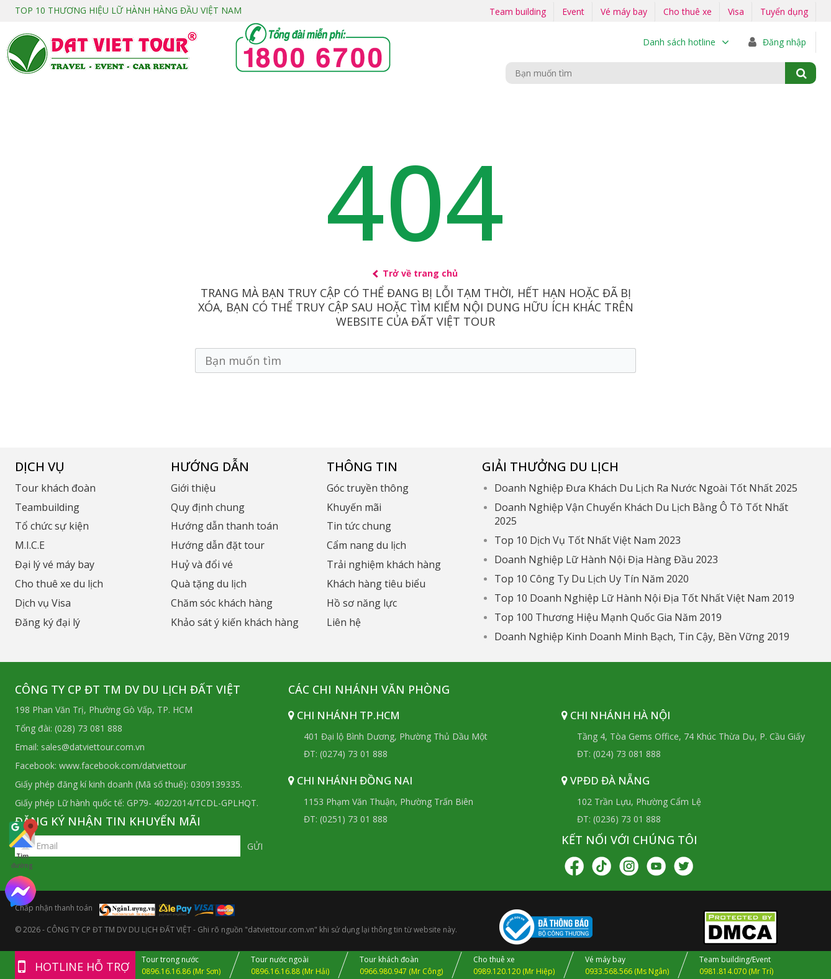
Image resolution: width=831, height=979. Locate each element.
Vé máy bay (624, 11)
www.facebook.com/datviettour (122, 765)
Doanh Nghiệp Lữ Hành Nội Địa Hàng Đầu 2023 (606, 559)
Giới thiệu (193, 488)
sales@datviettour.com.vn (93, 747)
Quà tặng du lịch (209, 584)
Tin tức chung (359, 526)
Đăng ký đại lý (47, 622)
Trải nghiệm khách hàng (384, 564)
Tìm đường (22, 843)
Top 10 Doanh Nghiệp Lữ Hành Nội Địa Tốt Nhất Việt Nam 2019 (644, 598)
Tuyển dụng (784, 11)
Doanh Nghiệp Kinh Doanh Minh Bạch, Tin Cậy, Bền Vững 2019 (641, 636)
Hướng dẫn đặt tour (218, 545)
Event (573, 11)
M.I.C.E (30, 545)
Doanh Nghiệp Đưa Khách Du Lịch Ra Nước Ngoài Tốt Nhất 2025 (645, 488)
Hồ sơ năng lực (362, 603)
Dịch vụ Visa (43, 603)
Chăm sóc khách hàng (222, 603)
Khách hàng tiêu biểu (376, 584)
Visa (736, 11)
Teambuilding (47, 507)
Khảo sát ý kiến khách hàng (235, 622)
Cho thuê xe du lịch (59, 584)
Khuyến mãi (354, 507)
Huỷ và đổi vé (202, 564)
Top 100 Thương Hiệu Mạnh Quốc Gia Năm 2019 (608, 617)
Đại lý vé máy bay (54, 564)
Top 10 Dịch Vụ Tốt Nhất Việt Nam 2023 (587, 540)
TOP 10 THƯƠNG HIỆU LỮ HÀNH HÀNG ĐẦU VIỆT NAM (128, 10)
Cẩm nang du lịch (366, 545)
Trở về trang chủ (416, 273)
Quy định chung (208, 507)
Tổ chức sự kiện (52, 526)
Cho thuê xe (687, 11)
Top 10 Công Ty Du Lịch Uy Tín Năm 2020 (591, 579)
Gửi (255, 846)
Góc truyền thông (368, 488)
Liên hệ (344, 622)
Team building (517, 11)
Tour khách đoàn (55, 488)
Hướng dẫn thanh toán (224, 526)
